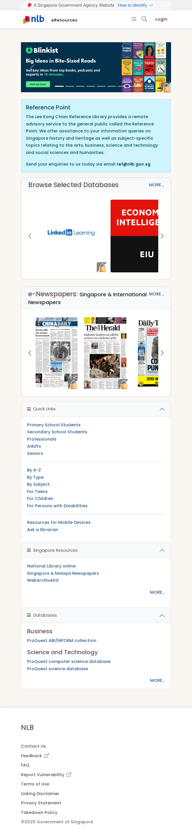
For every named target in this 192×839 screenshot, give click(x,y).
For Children (40, 498)
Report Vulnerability (46, 774)
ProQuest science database (57, 669)
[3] (90, 86)
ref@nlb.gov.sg (133, 164)
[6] (122, 86)
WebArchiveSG (43, 580)
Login (161, 19)
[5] (111, 86)
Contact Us (33, 746)
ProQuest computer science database (69, 661)
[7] (132, 86)
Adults (34, 446)
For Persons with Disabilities (57, 506)
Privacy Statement (41, 803)
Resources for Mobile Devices (58, 522)
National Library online (51, 566)
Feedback (35, 755)
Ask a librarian (42, 530)
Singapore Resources (52, 550)
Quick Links (41, 409)
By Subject (38, 484)
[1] (69, 86)
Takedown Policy (39, 812)
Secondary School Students (57, 432)
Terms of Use (35, 784)
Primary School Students (54, 425)
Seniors (35, 453)
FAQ (25, 765)
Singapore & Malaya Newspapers (63, 573)
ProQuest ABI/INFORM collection (61, 640)
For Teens (37, 491)
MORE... (156, 185)
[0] (59, 86)
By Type (35, 477)
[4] (101, 86)
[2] (80, 86)
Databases (42, 615)
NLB (27, 727)
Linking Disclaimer (40, 794)
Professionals (41, 439)
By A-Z (34, 470)
